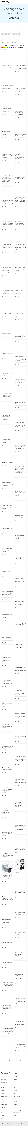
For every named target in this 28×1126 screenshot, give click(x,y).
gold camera (13, 42)
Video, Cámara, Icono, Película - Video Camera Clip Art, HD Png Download (20, 781)
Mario (15, 1093)
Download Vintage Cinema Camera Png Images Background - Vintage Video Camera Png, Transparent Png (20, 469)
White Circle (4, 1104)
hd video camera (6, 31)
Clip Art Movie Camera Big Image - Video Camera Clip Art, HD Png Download (20, 1023)
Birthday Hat (4, 1096)
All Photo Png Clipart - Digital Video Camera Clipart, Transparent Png (7, 682)
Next (20, 1060)
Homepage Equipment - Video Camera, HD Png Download (7, 528)
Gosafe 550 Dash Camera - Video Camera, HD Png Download (7, 748)
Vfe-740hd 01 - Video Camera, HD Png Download (19, 537)
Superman (3, 1099)
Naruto (15, 1076)
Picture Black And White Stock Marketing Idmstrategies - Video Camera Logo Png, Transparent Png (7, 178)
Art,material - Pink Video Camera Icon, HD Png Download (7, 571)
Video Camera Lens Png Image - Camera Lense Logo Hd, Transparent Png (7, 637)
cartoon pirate (5, 42)
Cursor (15, 1087)
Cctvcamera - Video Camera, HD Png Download (19, 954)
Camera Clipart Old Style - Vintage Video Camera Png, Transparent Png (20, 447)
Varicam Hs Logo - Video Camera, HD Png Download (7, 550)
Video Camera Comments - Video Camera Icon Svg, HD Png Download (7, 87)
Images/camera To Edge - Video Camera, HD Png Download (7, 834)
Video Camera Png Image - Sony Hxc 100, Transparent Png (20, 336)
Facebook (16, 1112)
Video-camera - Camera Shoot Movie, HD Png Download (20, 269)
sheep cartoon (13, 37)
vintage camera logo (6, 39)
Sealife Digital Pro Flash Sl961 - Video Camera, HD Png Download (7, 855)
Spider (15, 1079)
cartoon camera (16, 34)
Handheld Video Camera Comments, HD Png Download (7, 616)
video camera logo (16, 31)
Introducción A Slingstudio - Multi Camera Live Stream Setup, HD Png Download (20, 669)
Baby (2, 1118)
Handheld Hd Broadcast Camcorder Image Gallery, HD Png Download (7, 354)
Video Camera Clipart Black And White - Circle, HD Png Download (20, 603)
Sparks (2, 1115)
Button (2, 1093)
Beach (15, 1101)
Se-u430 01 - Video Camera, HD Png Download (6, 812)
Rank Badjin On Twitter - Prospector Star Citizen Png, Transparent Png (7, 395)
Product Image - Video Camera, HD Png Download (19, 559)
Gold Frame (17, 1096)
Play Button (3, 1087)
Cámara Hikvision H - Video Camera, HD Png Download (20, 893)
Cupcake (3, 1107)
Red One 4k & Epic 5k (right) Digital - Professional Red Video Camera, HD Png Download (20, 977)
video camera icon (6, 34)
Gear (2, 1076)
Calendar (3, 1110)
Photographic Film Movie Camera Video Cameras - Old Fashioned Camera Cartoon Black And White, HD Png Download (20, 200)
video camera (5, 37)
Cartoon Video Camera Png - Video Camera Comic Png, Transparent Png (7, 65)
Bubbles (3, 1090)
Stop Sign (3, 1112)
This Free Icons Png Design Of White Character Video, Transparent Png (20, 381)
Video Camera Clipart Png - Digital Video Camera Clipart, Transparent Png (20, 625)
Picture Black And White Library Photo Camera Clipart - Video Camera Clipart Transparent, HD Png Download (20, 691)
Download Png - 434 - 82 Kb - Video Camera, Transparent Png (7, 877)
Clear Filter (3, 49)
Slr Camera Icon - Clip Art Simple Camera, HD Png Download (20, 402)
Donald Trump (17, 1110)
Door (15, 1107)
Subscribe (16, 1085)
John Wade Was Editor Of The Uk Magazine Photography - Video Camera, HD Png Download (20, 803)
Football (3, 1101)
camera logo (16, 39)
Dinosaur (3, 1085)
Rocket (15, 1099)
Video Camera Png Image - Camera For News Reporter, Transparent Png (7, 202)
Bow (15, 1115)
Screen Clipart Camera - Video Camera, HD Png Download (7, 726)
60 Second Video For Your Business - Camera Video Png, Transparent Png (20, 134)
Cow (15, 1082)
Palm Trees (3, 1079)
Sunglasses (4, 1082)
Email (15, 1104)
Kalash (15, 1090)
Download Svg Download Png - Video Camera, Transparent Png (20, 516)
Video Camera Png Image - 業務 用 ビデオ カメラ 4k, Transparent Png (7, 292)
